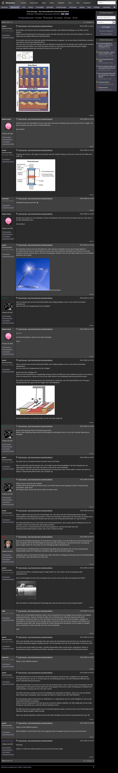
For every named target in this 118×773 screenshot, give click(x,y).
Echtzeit (23, 3)
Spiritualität (50, 7)
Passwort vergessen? (106, 31)
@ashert (19, 333)
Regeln (20, 767)
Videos (52, 3)
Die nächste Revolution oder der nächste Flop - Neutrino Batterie (106, 76)
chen (3, 537)
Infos (75, 18)
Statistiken (61, 3)
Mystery (30, 7)
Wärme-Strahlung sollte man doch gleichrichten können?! (106, 68)
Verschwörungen (61, 7)
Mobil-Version (27, 767)
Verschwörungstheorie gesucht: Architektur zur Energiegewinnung (106, 46)
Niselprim (5, 298)
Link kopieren (6, 35)
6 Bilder (39, 18)
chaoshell (5, 198)
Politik (23, 7)
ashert (4, 26)
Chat (70, 3)
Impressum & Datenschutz (9, 767)
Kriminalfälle (39, 7)
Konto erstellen (107, 34)
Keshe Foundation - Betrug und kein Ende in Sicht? (106, 54)
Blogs (44, 3)
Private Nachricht (7, 139)
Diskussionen (34, 3)
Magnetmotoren (106, 89)
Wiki (78, 3)
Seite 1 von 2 (7, 22)
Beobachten (49, 18)
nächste (89, 22)
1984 (3, 611)
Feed (62, 14)
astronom (5, 657)
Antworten (59, 18)
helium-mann (6, 119)
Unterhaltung (107, 7)
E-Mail (66, 14)
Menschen (4, 7)
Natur (89, 7)
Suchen (68, 18)
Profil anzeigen (6, 137)
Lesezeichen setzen (8, 37)
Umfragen (97, 7)
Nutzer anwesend (106, 13)
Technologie (72, 7)
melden (91, 115)
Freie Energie (48, 14)
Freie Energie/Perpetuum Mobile (106, 61)
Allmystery (10, 3)
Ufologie (81, 7)
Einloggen (107, 27)
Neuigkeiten (86, 3)
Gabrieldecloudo (7, 741)
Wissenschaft (15, 7)
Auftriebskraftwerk (106, 83)
